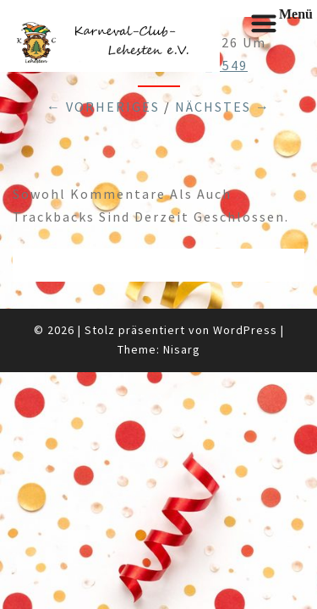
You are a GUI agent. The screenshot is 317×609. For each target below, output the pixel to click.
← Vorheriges (103, 106)
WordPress (245, 329)
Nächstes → (223, 106)
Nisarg (181, 349)
